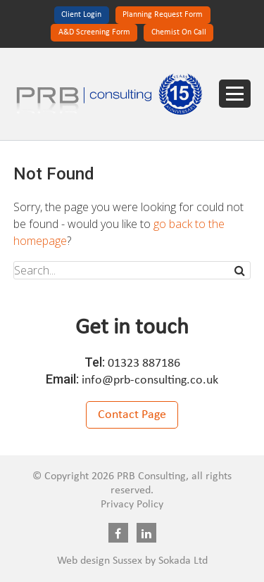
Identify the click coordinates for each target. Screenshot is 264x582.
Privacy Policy (132, 504)
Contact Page (132, 415)
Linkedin (146, 533)
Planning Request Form (162, 15)
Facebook (118, 533)
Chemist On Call (178, 32)
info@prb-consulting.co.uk (150, 380)
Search (241, 270)
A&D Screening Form (94, 32)
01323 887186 (144, 363)
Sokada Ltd (183, 561)
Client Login (81, 15)
